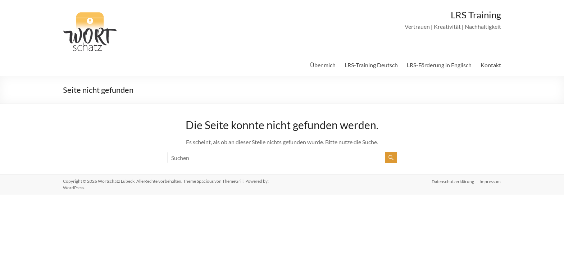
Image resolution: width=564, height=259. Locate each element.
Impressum (490, 181)
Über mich (323, 65)
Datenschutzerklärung (453, 181)
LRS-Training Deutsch (371, 65)
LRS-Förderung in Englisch (439, 65)
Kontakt (491, 65)
